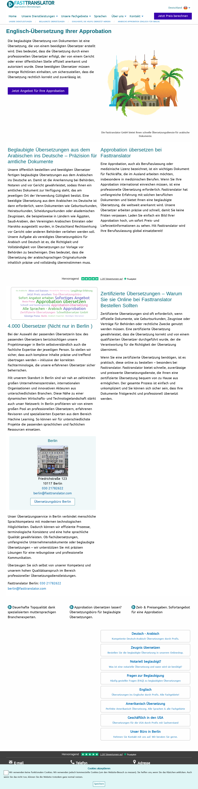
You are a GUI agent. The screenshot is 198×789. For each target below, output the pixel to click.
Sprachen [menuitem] (100, 16)
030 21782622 (52, 488)
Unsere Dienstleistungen (20, 21)
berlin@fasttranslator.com (52, 493)
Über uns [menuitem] (118, 16)
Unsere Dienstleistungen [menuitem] (38, 16)
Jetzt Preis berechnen (173, 16)
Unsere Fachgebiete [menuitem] (74, 16)
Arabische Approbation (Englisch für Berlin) (139, 21)
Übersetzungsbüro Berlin (52, 501)
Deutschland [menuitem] (177, 8)
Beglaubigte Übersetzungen (52, 21)
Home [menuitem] (13, 16)
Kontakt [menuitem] (135, 16)
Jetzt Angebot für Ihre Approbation (38, 91)
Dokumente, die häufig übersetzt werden (91, 21)
